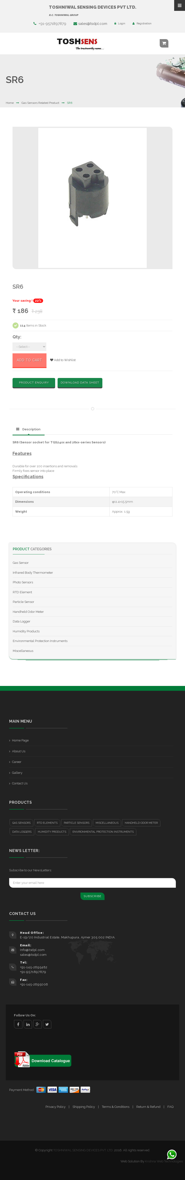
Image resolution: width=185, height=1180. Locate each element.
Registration (142, 23)
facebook (18, 1024)
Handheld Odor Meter (28, 612)
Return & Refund (148, 1107)
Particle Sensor (23, 602)
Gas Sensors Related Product (40, 103)
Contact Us (19, 783)
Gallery (17, 773)
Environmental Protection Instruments (40, 641)
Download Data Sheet (80, 382)
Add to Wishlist (63, 360)
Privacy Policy (56, 1107)
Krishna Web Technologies (164, 1161)
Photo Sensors (23, 582)
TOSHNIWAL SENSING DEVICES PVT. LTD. (83, 1150)
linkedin (28, 1024)
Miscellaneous (23, 651)
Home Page (20, 740)
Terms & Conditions (115, 1107)
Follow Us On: (25, 1015)
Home (10, 103)
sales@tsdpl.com (90, 23)
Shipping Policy (84, 1107)
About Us (18, 751)
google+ (37, 1024)
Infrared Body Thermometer (33, 572)
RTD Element (22, 592)
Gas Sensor (21, 563)
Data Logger (21, 621)
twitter (47, 1024)
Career (16, 762)
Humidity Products (26, 631)
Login (119, 23)
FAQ (170, 1107)
